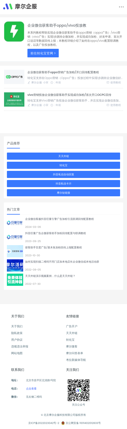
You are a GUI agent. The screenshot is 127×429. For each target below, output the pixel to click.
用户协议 (17, 340)
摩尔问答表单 (74, 353)
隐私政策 (17, 333)
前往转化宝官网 (43, 53)
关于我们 (17, 326)
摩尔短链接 (63, 193)
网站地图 (17, 353)
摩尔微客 (71, 346)
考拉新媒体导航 (76, 360)
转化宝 (63, 165)
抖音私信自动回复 (63, 174)
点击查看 (31, 389)
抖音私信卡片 (64, 184)
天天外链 (63, 156)
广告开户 (71, 326)
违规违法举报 (19, 346)
